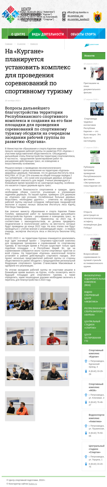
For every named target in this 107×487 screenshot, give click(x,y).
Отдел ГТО (53, 45)
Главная (8, 44)
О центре (18, 34)
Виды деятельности (48, 34)
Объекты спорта (83, 34)
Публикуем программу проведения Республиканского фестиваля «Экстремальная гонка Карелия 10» (93, 176)
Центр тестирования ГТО (92, 337)
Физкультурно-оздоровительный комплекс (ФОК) (94, 280)
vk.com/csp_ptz (75, 16)
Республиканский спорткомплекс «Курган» (94, 311)
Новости (34, 44)
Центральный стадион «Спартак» (92, 324)
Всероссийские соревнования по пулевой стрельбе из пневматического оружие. (93, 260)
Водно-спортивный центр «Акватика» (91, 296)
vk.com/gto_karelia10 (78, 19)
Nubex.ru (32, 484)
